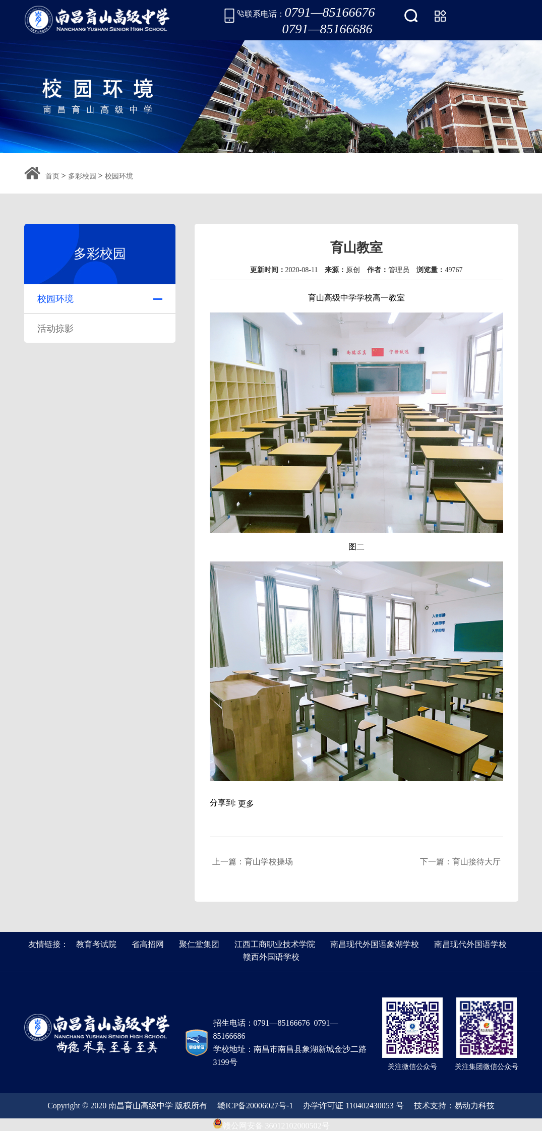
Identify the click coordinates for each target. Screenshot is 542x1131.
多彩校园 (82, 176)
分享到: (223, 802)
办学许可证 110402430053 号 (353, 1105)
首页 (52, 176)
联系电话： (305, 15)
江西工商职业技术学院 (274, 944)
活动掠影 (55, 329)
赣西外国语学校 (271, 957)
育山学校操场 (269, 861)
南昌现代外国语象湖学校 (374, 944)
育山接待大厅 (476, 861)
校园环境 (119, 176)
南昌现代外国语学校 (470, 944)
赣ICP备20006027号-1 (255, 1105)
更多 (246, 803)
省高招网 (148, 944)
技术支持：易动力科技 (454, 1105)
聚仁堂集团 (199, 944)
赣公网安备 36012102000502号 (271, 1123)
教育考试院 (96, 944)
